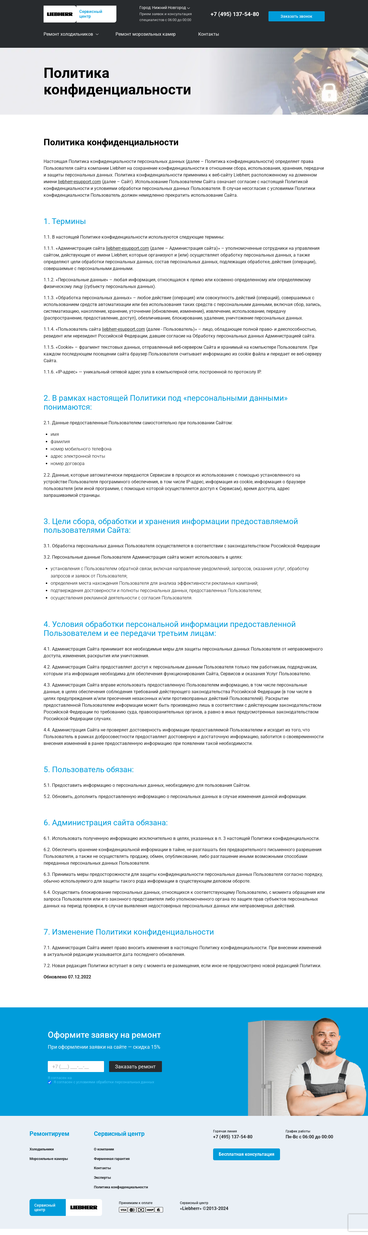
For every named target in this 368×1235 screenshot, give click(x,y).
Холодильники (45, 1149)
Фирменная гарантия (116, 1158)
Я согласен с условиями (101, 1082)
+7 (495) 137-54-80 (236, 14)
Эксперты (104, 1177)
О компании (106, 1149)
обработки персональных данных (125, 1082)
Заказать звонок (296, 14)
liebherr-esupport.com (79, 181)
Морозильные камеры (54, 1158)
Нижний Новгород (169, 7)
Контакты (104, 1167)
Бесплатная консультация (246, 1154)
